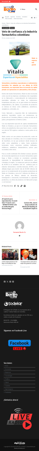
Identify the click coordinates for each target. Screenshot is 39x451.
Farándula (7, 392)
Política (7, 379)
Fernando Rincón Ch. (19, 232)
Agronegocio (8, 389)
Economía (7, 369)
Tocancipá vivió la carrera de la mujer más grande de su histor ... (28, 263)
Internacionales (18, 18)
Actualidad (6, 28)
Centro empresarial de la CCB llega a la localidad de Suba (9, 262)
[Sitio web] (19, 236)
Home (3, 23)
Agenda (12, 16)
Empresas (7, 372)
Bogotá (7, 16)
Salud (8, 23)
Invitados (24, 16)
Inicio (6, 365)
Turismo (7, 385)
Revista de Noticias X (19, 448)
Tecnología (8, 375)
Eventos (18, 16)
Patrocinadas (8, 18)
